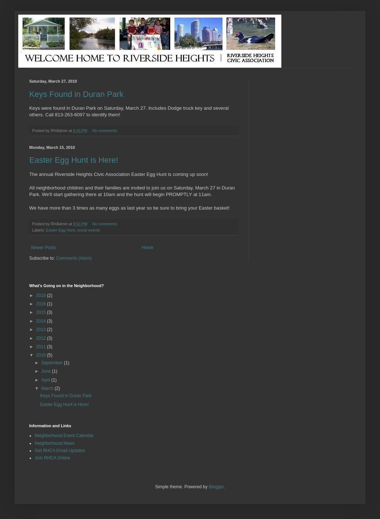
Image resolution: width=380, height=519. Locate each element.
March (48, 388)
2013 (41, 329)
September (52, 362)
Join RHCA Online (52, 457)
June (46, 371)
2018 (41, 295)
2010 (41, 355)
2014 (41, 321)
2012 (41, 338)
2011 (41, 346)
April (46, 380)
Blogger (216, 486)
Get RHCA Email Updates (60, 450)
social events (88, 230)
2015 (41, 312)
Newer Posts (43, 247)
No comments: (105, 130)
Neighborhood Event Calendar (64, 435)
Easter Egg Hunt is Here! (73, 160)
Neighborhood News (55, 443)
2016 (41, 303)
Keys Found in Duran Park (76, 94)
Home (147, 247)
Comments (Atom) (73, 258)
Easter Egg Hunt (60, 230)
